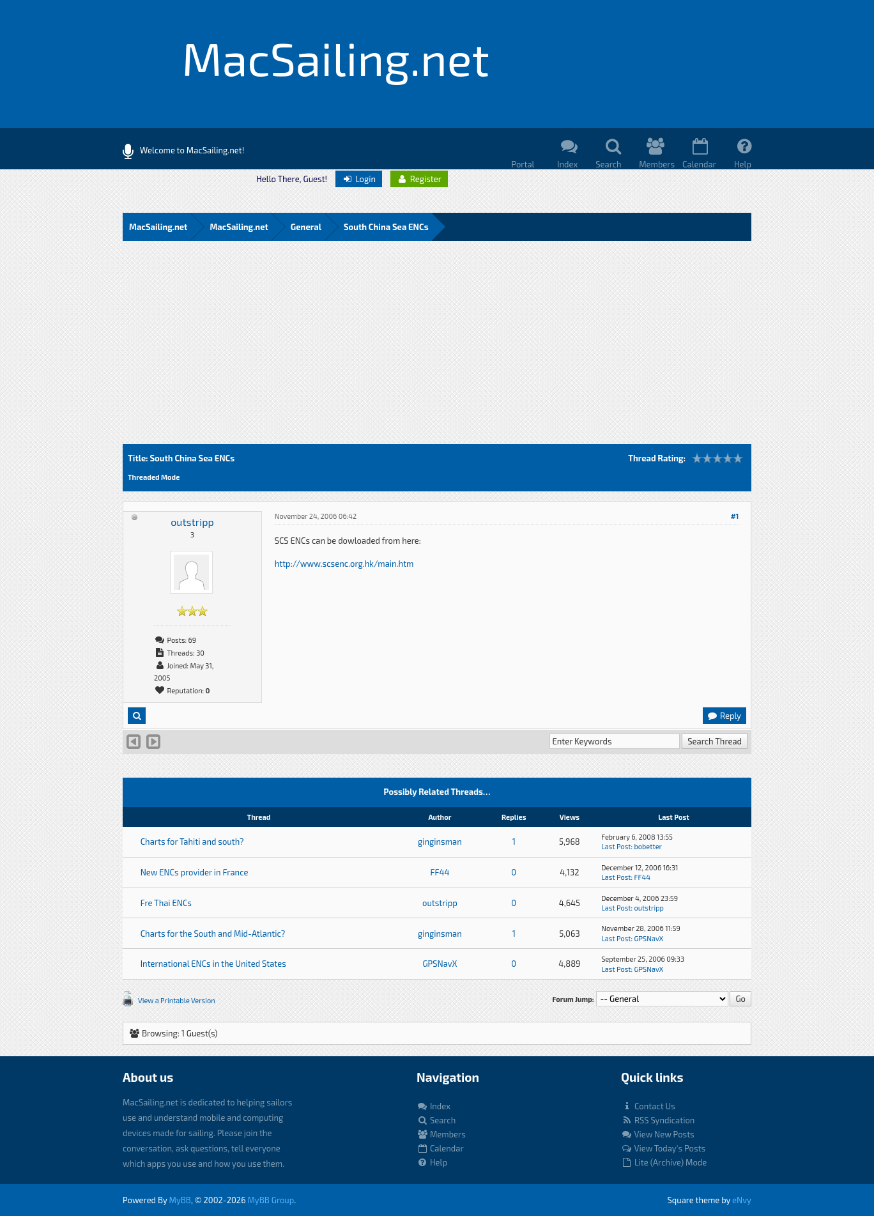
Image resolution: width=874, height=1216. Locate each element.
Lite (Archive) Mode (664, 1162)
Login (359, 179)
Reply (724, 716)
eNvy (741, 1200)
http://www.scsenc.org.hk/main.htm (344, 563)
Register (419, 179)
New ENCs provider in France (195, 872)
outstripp (192, 522)
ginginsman (440, 841)
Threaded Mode (154, 477)
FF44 (439, 872)
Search (436, 1120)
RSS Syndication (657, 1120)
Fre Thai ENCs (166, 903)
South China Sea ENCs (386, 227)
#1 (735, 516)
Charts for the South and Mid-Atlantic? (213, 933)
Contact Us (648, 1106)
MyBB (180, 1200)
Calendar (440, 1148)
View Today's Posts (663, 1148)
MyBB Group (270, 1200)
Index (433, 1106)
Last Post (616, 846)
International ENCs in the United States (213, 963)
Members (441, 1134)
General (306, 227)
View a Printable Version (176, 1000)
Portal (522, 164)
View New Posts (657, 1134)
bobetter (648, 846)
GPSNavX (649, 938)
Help (432, 1162)
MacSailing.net (158, 227)
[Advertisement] (437, 348)
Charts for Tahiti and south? (192, 841)
